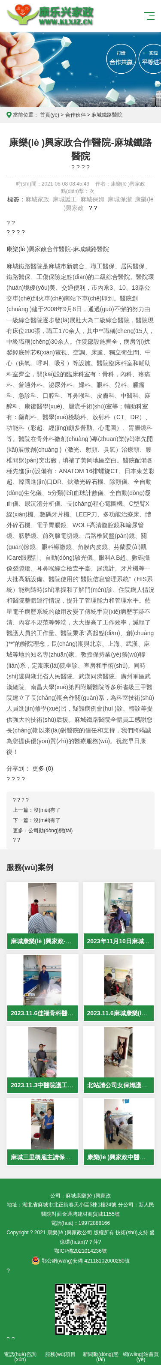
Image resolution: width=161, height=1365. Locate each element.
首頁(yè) (49, 115)
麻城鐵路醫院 (106, 115)
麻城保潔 (120, 199)
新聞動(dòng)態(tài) (101, 1351)
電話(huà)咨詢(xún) (20, 1351)
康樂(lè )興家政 (26, 249)
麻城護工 (65, 199)
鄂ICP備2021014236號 (80, 1251)
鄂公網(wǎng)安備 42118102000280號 (80, 1261)
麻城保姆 (92, 199)
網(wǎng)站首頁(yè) (141, 1351)
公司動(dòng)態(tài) (50, 831)
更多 (38, 768)
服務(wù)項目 (60, 1349)
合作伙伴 (75, 115)
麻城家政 (37, 199)
